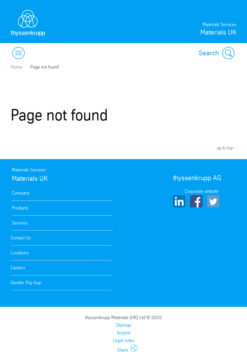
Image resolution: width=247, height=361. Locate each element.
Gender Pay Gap (26, 282)
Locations (19, 253)
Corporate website (202, 191)
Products (20, 208)
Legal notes (124, 340)
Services (20, 223)
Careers (18, 267)
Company (21, 193)
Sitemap (123, 325)
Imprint (123, 333)
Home (16, 67)
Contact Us (21, 238)
